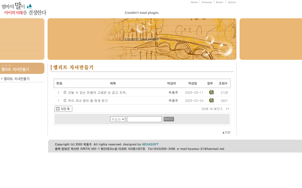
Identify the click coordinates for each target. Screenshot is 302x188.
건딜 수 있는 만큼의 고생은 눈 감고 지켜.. (98, 92)
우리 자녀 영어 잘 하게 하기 (88, 100)
